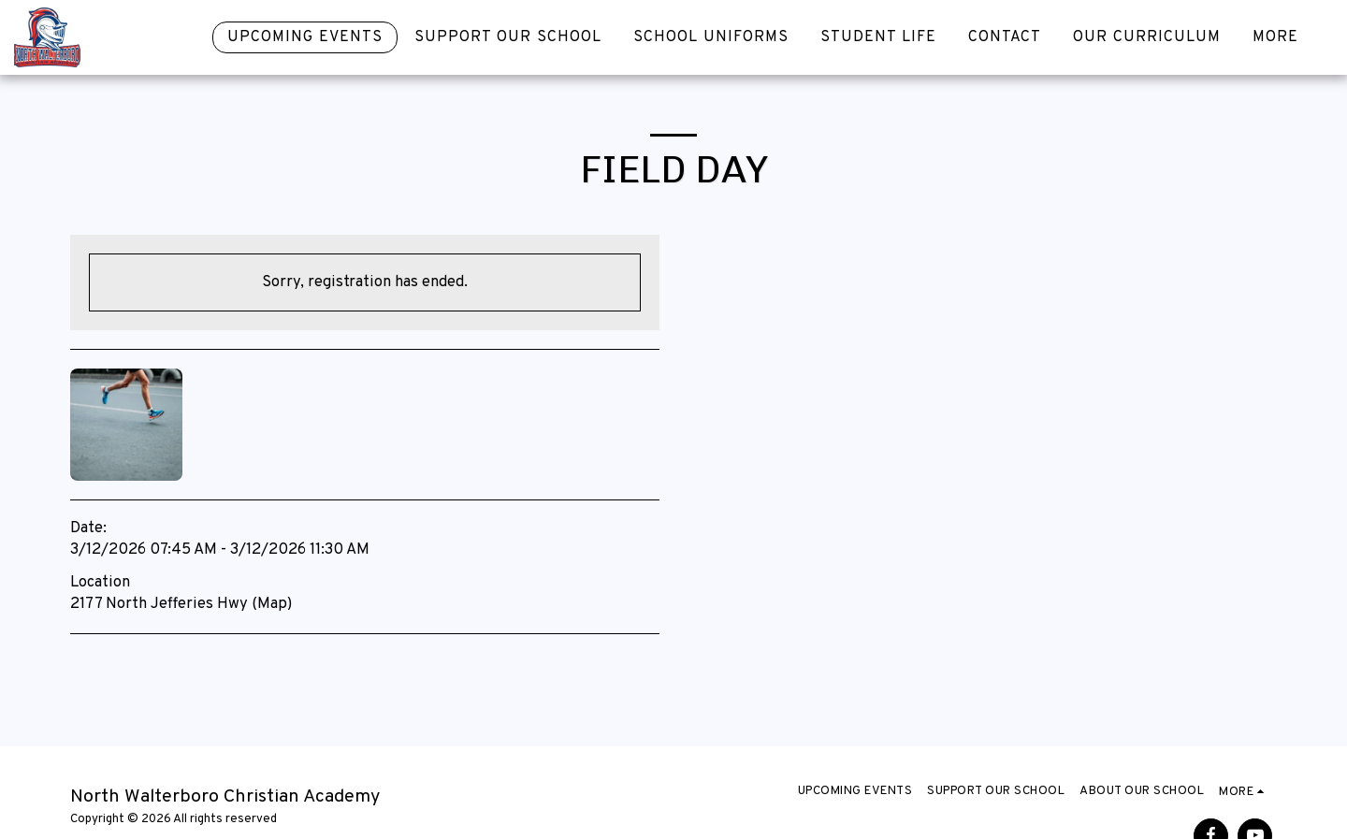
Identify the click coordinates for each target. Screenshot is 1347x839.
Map (272, 604)
